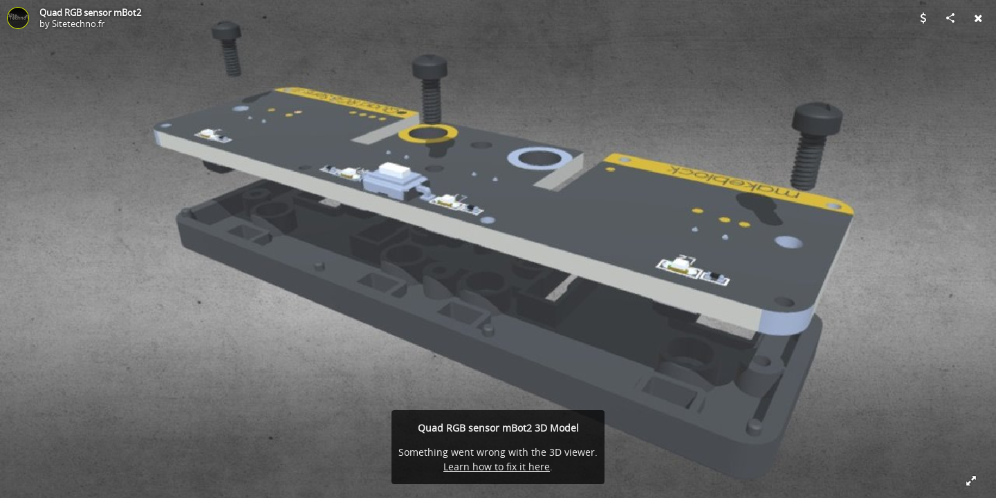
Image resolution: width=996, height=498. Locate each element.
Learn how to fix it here (496, 466)
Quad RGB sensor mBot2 (90, 12)
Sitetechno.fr (78, 23)
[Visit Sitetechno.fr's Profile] (18, 18)
